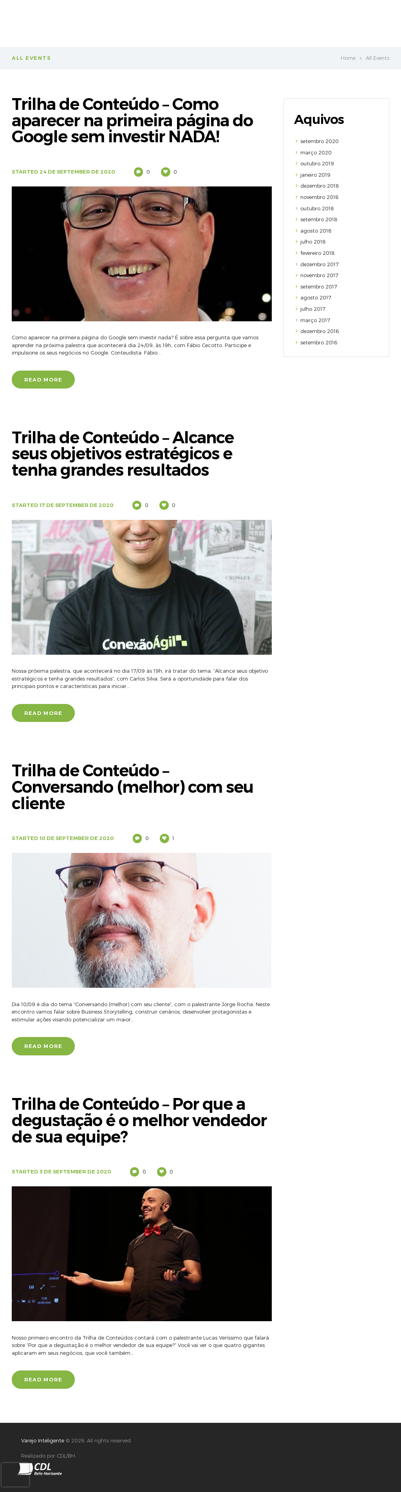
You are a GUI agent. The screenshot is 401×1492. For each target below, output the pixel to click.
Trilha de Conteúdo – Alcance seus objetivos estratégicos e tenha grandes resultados (124, 453)
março (316, 152)
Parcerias (342, 19)
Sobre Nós (195, 19)
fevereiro (317, 253)
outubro (317, 163)
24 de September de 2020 (78, 171)
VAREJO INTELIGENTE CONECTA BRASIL (269, 19)
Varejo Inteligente (42, 1439)
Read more (43, 379)
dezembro (319, 186)
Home (348, 58)
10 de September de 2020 (77, 837)
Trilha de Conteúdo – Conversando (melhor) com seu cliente (134, 786)
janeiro (315, 175)
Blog (373, 19)
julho (313, 241)
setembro (319, 141)
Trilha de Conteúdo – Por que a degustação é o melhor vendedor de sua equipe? (141, 1119)
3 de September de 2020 (76, 1170)
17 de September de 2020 (77, 504)
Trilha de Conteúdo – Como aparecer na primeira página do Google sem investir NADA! (135, 120)
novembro (319, 197)
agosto (316, 230)
